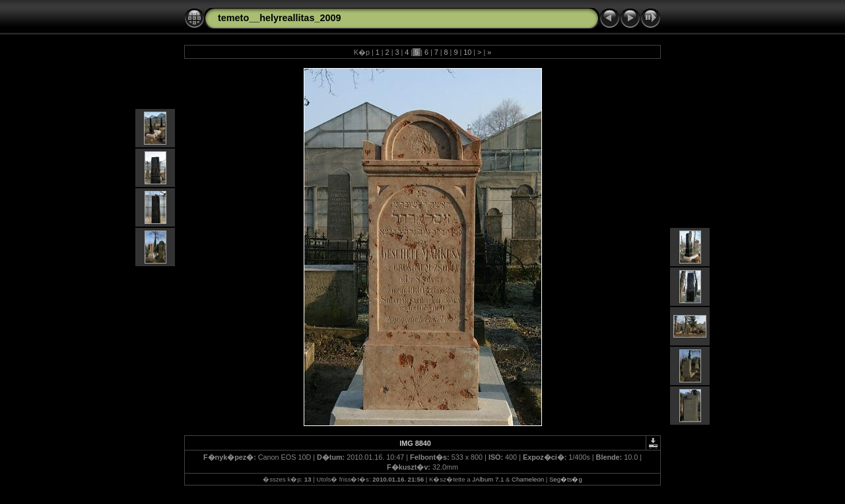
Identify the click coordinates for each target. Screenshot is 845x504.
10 (467, 52)
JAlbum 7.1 (488, 479)
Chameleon (528, 479)
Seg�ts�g (565, 479)
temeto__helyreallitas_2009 (279, 18)
